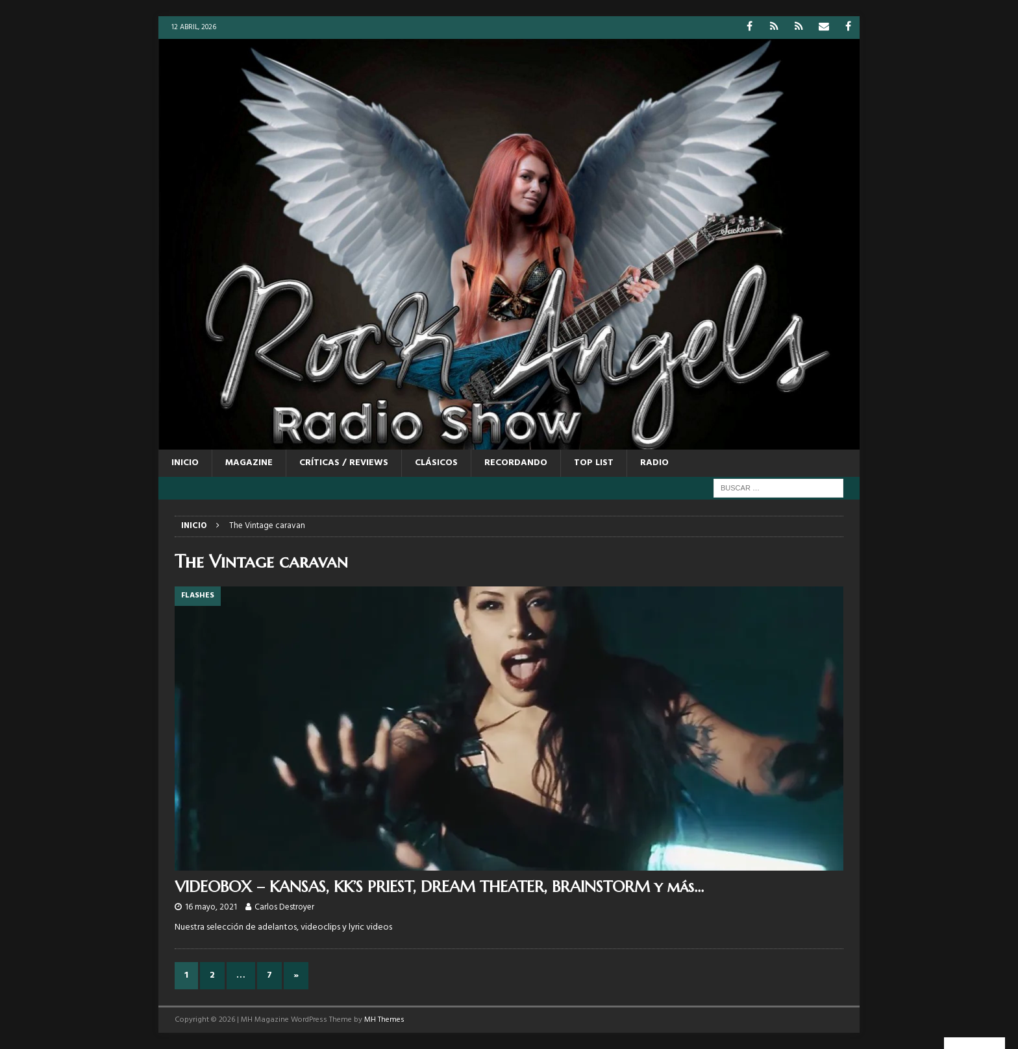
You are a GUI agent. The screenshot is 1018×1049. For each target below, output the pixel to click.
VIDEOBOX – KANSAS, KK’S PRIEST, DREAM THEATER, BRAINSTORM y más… (439, 887)
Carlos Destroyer (284, 907)
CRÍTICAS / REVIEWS (343, 462)
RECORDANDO (515, 462)
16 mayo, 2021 (211, 907)
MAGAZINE (249, 462)
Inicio (185, 462)
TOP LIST (594, 462)
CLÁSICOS (436, 462)
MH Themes (384, 1019)
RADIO (654, 462)
